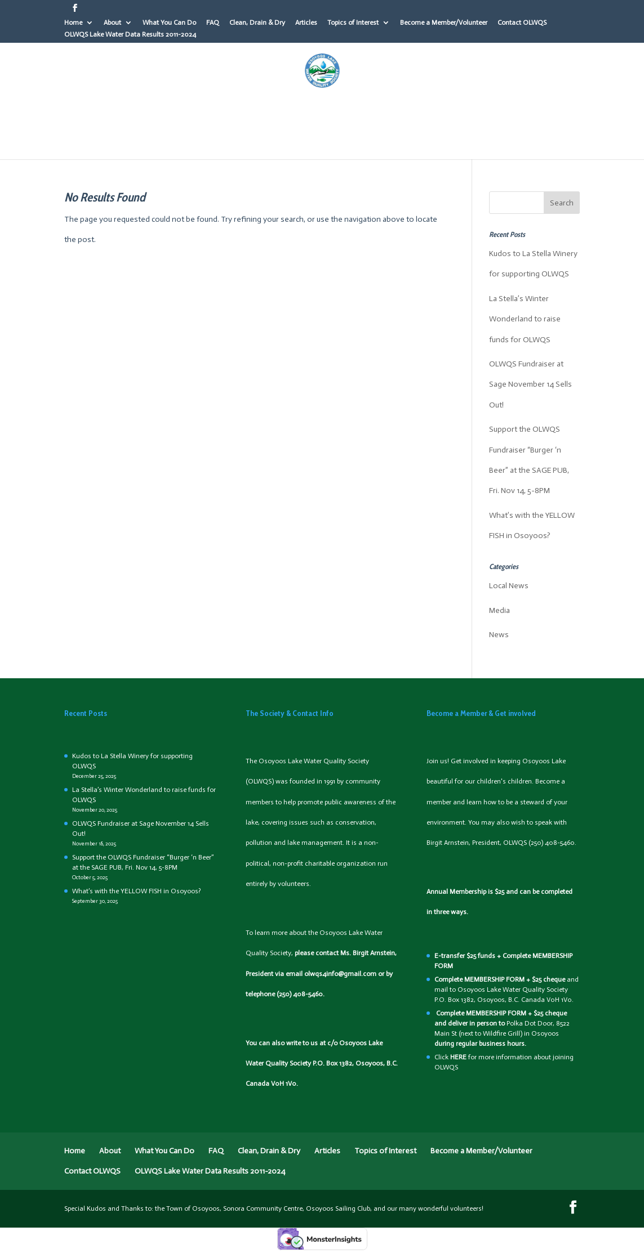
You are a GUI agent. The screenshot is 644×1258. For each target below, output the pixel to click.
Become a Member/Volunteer (443, 22)
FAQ (212, 22)
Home (73, 22)
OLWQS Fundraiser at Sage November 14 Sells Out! (530, 384)
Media (499, 610)
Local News (508, 585)
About (112, 22)
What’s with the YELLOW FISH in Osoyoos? (136, 891)
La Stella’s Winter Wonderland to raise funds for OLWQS (525, 319)
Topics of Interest (353, 22)
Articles (306, 22)
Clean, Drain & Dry (257, 22)
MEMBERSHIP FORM (494, 979)
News (499, 634)
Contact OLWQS (522, 22)
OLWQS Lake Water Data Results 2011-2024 (130, 34)
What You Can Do (169, 22)
